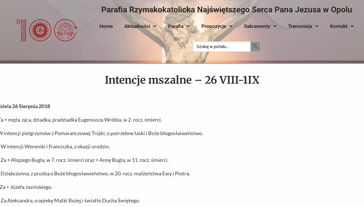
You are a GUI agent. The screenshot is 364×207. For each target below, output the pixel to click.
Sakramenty (260, 26)
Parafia (179, 26)
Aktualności (140, 26)
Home (106, 26)
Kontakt (342, 26)
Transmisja (303, 26)
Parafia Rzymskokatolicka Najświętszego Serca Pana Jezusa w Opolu (226, 9)
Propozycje (216, 26)
